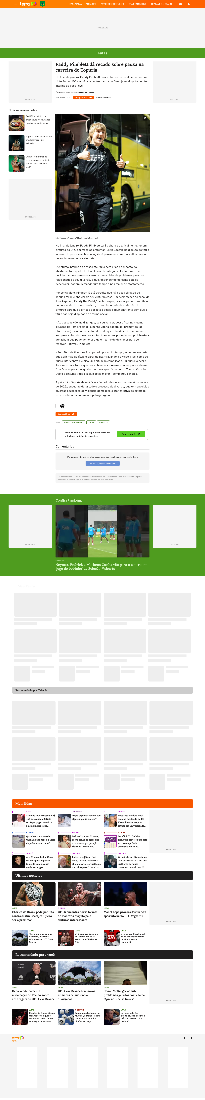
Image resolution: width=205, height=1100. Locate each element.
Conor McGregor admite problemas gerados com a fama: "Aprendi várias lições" (124, 995)
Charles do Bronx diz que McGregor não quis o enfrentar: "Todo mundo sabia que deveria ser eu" (42, 1017)
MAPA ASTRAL (75, 4)
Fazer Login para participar (102, 463)
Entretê (121, 812)
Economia (30, 833)
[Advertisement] (171, 938)
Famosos (76, 833)
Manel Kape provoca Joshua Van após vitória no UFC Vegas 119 (125, 914)
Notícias (121, 833)
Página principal (28, 4)
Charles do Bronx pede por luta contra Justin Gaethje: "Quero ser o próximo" (33, 916)
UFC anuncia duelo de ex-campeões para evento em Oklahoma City (86, 938)
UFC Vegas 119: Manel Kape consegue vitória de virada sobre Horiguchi (133, 938)
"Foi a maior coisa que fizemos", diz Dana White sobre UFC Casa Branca (41, 938)
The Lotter (79, 1010)
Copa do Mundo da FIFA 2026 (42, 4)
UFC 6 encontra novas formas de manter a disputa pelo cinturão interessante (78, 916)
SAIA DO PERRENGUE (137, 4)
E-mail (180, 4)
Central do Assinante (161, 4)
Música (29, 812)
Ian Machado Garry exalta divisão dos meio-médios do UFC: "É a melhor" (133, 1017)
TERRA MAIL (91, 4)
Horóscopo (77, 812)
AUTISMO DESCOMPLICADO (112, 4)
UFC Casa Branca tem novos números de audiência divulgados (76, 995)
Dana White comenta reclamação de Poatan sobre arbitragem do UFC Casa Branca (33, 995)
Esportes (103, 422)
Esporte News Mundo (73, 422)
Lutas (91, 422)
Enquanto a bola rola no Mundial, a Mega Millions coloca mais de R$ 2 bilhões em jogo (87, 1017)
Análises (61, 908)
